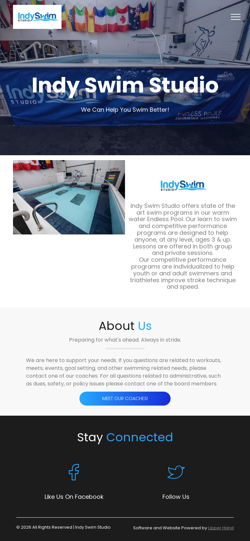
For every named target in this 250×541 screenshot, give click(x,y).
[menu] (235, 16)
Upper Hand (221, 528)
